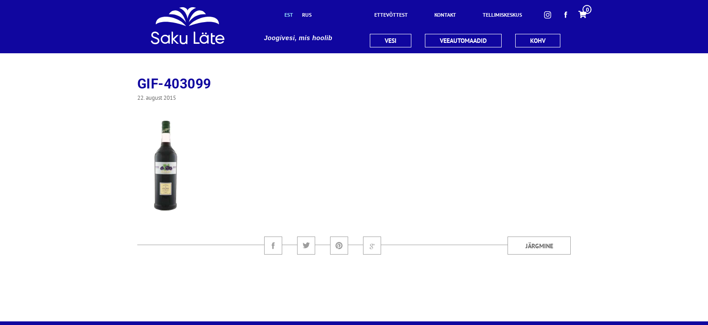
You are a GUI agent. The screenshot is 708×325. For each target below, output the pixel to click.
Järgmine (539, 246)
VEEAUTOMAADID (463, 41)
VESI (390, 41)
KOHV (537, 41)
